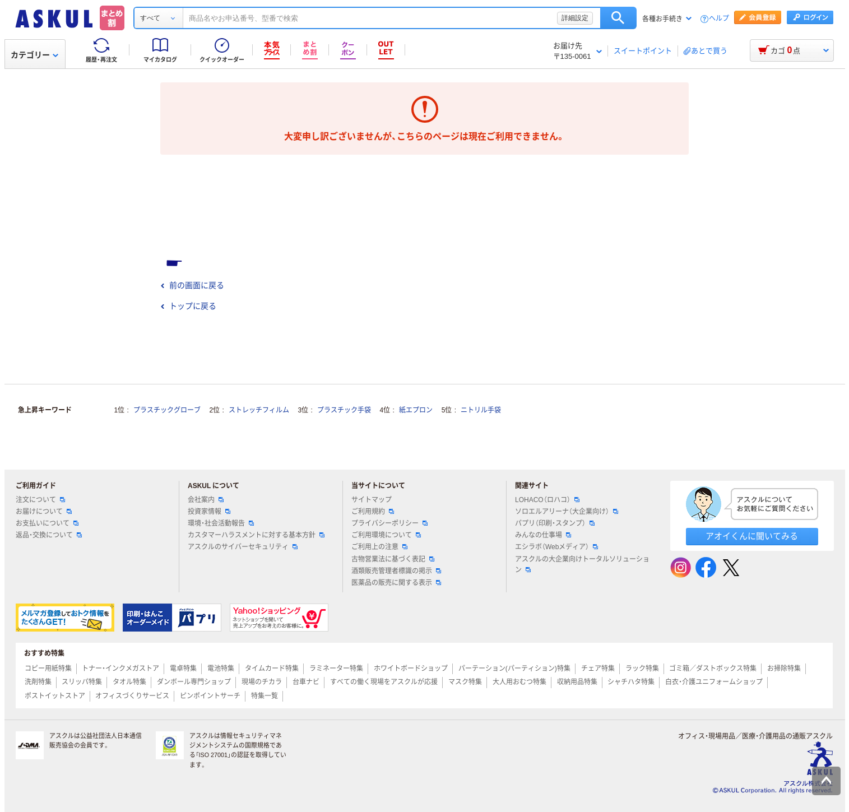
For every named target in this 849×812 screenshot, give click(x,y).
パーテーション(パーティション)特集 (514, 668)
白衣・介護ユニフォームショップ (714, 682)
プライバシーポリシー (389, 523)
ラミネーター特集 (336, 668)
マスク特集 (465, 682)
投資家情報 (209, 512)
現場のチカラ (262, 682)
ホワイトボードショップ (411, 668)
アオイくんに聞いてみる (752, 536)
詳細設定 (575, 18)
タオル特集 (129, 682)
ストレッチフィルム (259, 410)
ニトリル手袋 (481, 410)
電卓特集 (183, 668)
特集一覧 (264, 696)
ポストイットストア (55, 696)
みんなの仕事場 (543, 535)
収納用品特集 (577, 682)
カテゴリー (34, 54)
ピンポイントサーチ (210, 696)
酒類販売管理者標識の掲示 (396, 571)
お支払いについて (47, 523)
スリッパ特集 (82, 682)
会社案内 (206, 500)
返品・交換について (49, 535)
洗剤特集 (38, 682)
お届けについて (44, 512)
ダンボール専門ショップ (194, 682)
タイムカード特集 (272, 668)
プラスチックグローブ (167, 410)
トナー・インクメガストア (120, 668)
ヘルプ (719, 18)
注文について (40, 500)
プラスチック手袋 (344, 410)
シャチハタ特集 (631, 682)
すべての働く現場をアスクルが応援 (384, 682)
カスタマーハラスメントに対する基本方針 (256, 535)
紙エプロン (416, 410)
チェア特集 (598, 668)
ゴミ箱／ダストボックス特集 (713, 668)
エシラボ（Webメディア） (556, 547)
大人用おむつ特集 (519, 682)
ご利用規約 (372, 512)
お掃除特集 (784, 668)
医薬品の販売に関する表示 (396, 583)
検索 (618, 18)
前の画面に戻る (192, 285)
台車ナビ (306, 682)
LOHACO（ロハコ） (547, 500)
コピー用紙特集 (48, 668)
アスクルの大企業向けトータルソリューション (582, 564)
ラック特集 (642, 668)
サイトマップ (371, 500)
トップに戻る (188, 305)
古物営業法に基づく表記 (392, 559)
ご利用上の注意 (379, 547)
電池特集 (220, 668)
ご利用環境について (386, 535)
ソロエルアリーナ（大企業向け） (566, 512)
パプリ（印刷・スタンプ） (555, 523)
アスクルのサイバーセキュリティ (243, 547)
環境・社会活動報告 (221, 523)
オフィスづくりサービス (132, 696)
